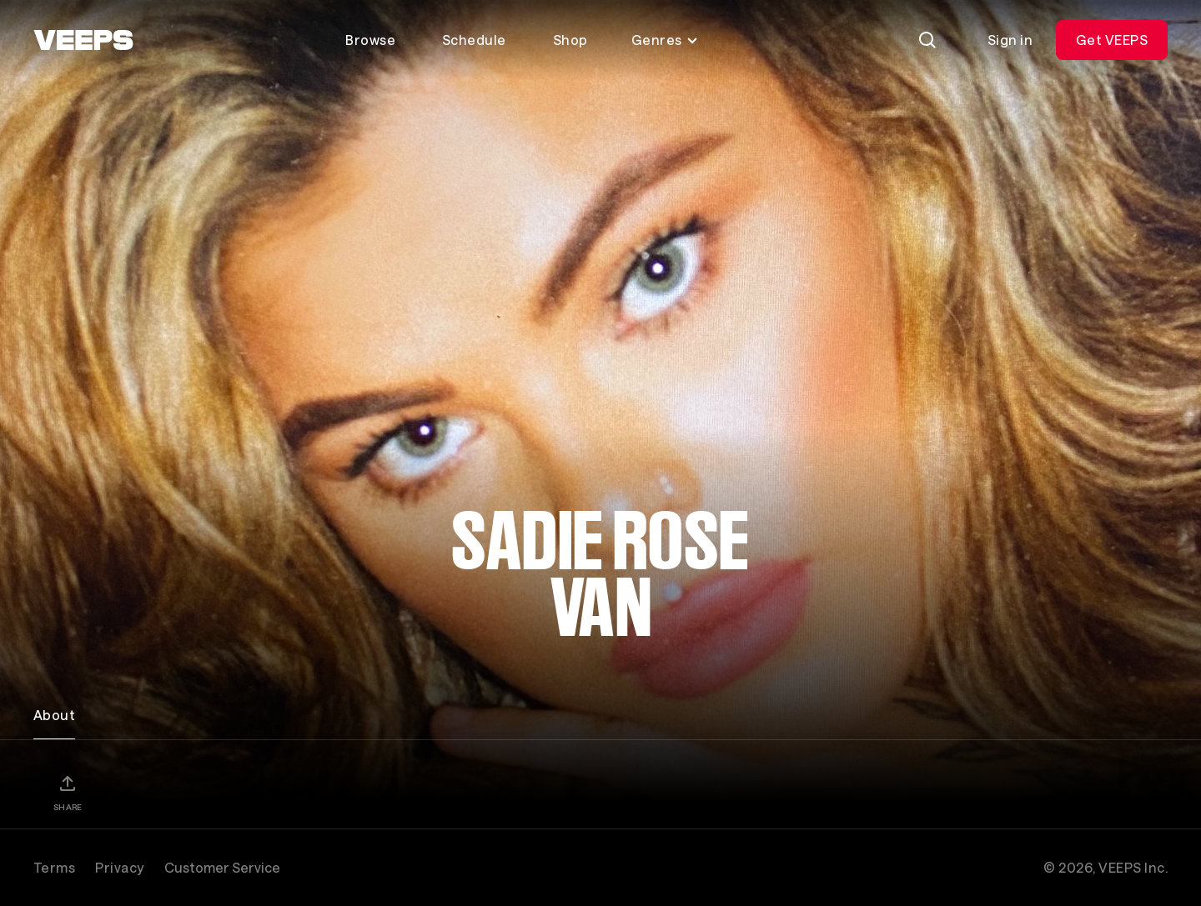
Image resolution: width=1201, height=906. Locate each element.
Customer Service (222, 867)
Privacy (119, 867)
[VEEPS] (83, 40)
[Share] (67, 792)
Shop (570, 40)
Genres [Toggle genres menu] (665, 40)
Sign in (1010, 40)
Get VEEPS (1112, 40)
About (54, 715)
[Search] (927, 40)
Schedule (474, 40)
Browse (370, 40)
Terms (54, 867)
